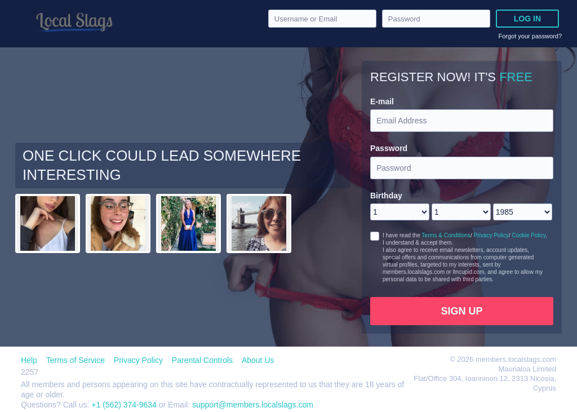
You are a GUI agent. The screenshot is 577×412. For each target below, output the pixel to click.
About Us (258, 360)
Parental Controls (202, 360)
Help (29, 360)
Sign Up (461, 311)
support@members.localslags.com (252, 404)
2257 (29, 371)
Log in (527, 18)
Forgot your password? (530, 36)
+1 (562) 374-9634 (124, 404)
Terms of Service (75, 360)
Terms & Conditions (446, 235)
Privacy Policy (491, 235)
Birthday (386, 195)
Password (388, 148)
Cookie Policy (528, 235)
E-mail (382, 101)
